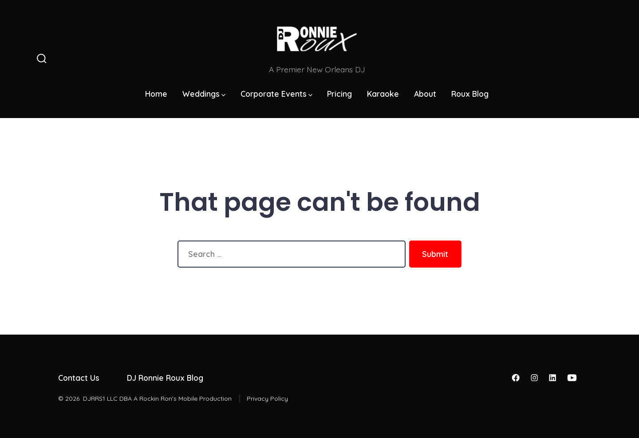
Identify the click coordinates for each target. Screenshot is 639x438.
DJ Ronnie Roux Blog (165, 378)
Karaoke (383, 94)
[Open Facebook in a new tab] (516, 378)
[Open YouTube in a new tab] (572, 378)
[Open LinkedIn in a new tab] (552, 378)
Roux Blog (470, 94)
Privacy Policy (267, 398)
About (425, 94)
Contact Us (78, 378)
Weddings (203, 94)
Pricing (339, 94)
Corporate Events (276, 94)
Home (156, 94)
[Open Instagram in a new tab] (534, 378)
